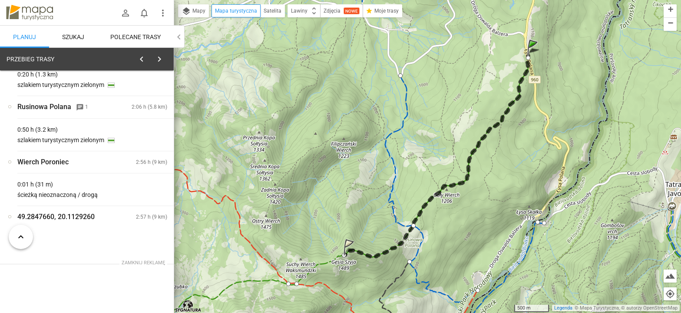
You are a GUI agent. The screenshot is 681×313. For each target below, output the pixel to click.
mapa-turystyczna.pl (29, 12)
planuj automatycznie (139, 120)
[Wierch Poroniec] (52, 193)
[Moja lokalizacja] (670, 293)
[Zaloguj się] (125, 13)
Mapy (193, 11)
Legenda (563, 308)
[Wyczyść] (164, 57)
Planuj (24, 36)
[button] (534, 56)
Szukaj (73, 36)
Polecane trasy (135, 36)
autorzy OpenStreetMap (652, 308)
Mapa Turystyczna (599, 308)
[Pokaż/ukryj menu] (163, 13)
